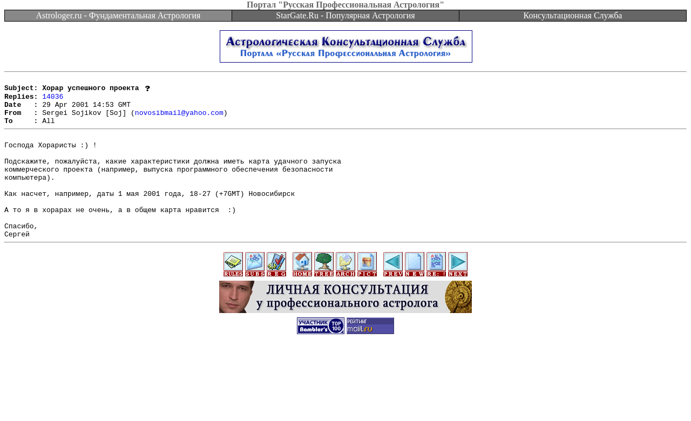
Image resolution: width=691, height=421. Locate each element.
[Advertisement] (345, 396)
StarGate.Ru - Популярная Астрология (345, 15)
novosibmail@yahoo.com (179, 120)
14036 (52, 100)
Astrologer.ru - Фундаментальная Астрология (118, 15)
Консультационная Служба (573, 15)
